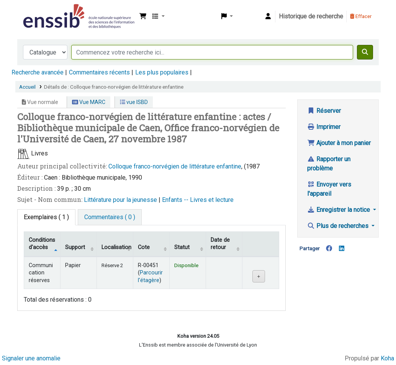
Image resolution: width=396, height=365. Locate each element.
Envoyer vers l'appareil (329, 189)
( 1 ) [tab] (46, 217)
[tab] (110, 217)
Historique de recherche (311, 16)
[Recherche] (365, 52)
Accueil (27, 87)
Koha (387, 358)
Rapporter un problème (328, 163)
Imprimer (323, 126)
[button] (142, 16)
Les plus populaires (161, 72)
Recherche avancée (37, 72)
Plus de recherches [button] (338, 226)
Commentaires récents (99, 72)
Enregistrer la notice (339, 209)
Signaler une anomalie (31, 358)
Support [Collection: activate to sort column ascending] (75, 247)
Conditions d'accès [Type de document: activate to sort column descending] (42, 244)
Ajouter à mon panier (339, 143)
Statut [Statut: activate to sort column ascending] (182, 247)
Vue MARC (88, 102)
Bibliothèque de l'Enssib (40, 10)
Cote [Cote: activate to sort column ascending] (144, 247)
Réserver (324, 110)
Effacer (360, 16)
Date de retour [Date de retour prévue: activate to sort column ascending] (220, 244)
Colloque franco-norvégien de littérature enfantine (174, 166)
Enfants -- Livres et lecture (198, 199)
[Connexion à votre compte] (268, 16)
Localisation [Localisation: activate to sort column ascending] (116, 247)
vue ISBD (134, 102)
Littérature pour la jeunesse (121, 199)
